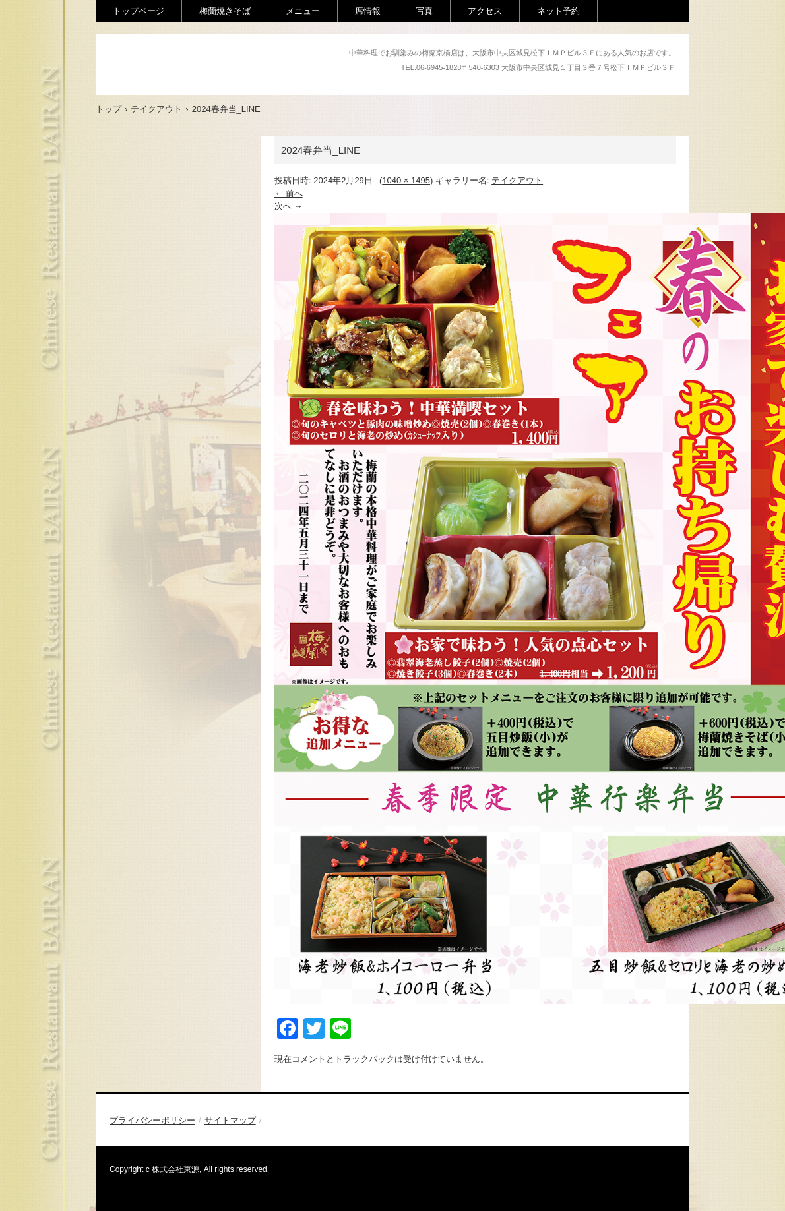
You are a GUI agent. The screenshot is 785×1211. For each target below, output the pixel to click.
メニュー (303, 11)
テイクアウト (517, 180)
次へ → (288, 206)
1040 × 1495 (406, 180)
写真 (424, 11)
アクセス (485, 11)
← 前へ (288, 193)
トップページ (138, 11)
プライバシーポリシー (152, 1120)
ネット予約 (558, 11)
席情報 (368, 11)
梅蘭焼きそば (225, 11)
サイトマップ (230, 1120)
